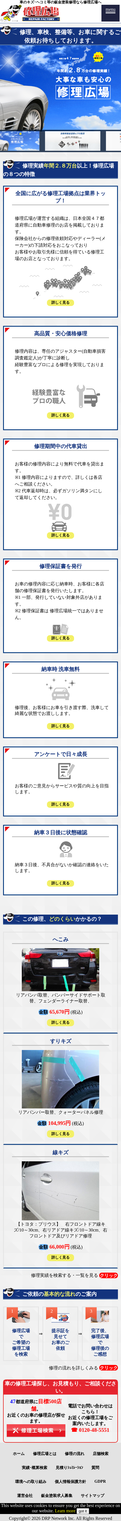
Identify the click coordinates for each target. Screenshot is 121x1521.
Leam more (65, 1510)
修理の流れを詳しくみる (83, 1368)
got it (83, 1511)
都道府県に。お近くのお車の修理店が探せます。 (36, 1418)
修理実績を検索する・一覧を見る (74, 1275)
